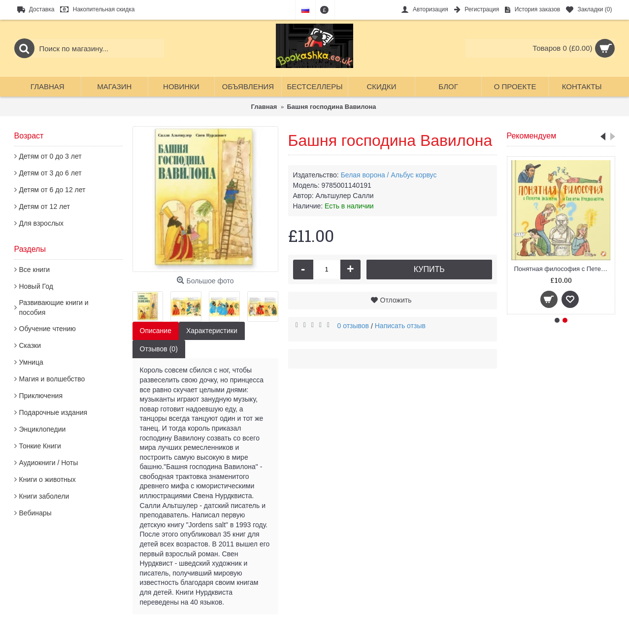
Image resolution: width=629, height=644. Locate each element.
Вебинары (35, 513)
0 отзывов (353, 326)
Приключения (41, 396)
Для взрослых (41, 223)
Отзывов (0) (159, 349)
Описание (155, 331)
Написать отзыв (400, 326)
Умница (31, 362)
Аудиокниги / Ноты (48, 463)
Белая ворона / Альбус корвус (389, 175)
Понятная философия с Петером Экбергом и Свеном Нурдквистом (562, 268)
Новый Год (36, 286)
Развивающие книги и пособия (54, 307)
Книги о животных (47, 479)
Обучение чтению (47, 329)
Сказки (30, 345)
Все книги (34, 269)
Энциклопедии (42, 429)
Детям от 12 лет (44, 206)
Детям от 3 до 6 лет (50, 173)
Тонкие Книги (40, 446)
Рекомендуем (532, 136)
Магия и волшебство (52, 379)
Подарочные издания (53, 412)
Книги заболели (44, 496)
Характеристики (211, 331)
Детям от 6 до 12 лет (52, 190)
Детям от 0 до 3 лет (50, 156)
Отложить (396, 300)
